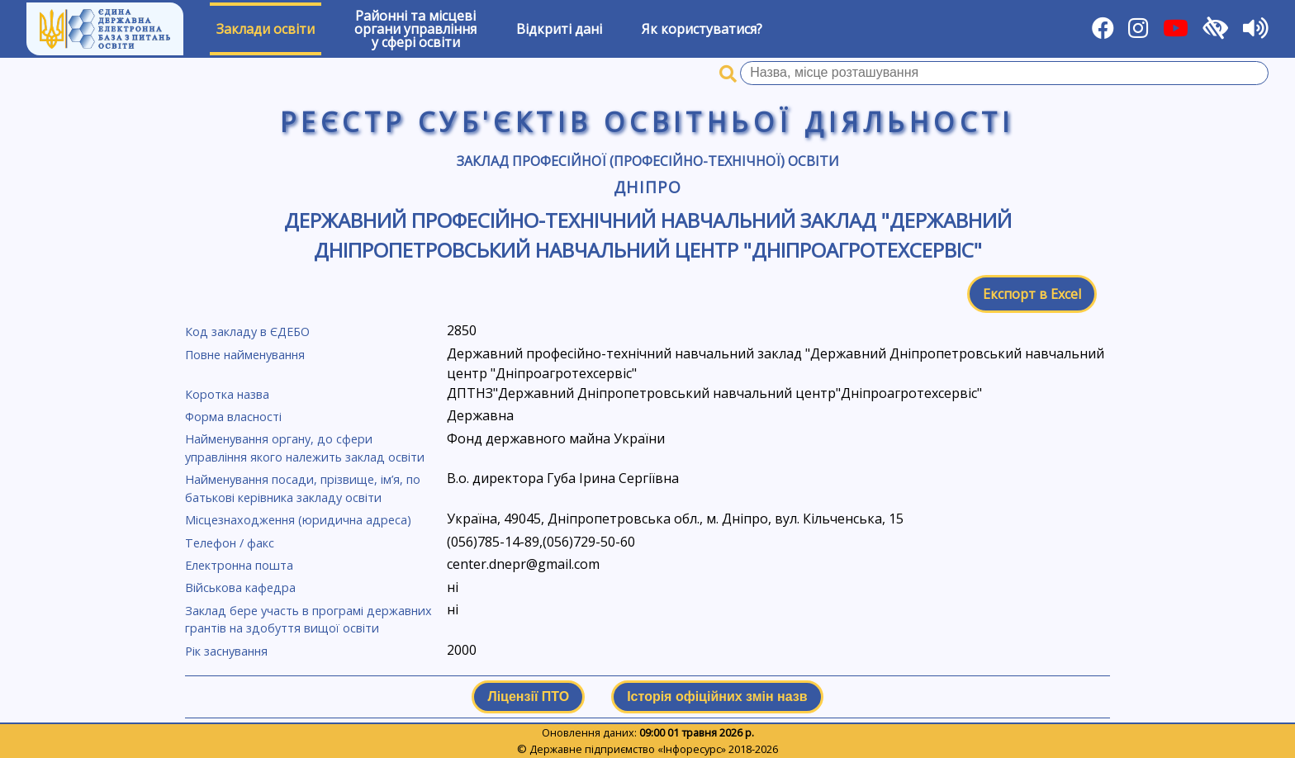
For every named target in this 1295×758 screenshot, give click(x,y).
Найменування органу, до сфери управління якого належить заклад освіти (305, 448)
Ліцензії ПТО (528, 696)
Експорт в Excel (1032, 294)
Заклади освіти (265, 29)
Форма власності (233, 416)
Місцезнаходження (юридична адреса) (298, 520)
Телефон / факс (229, 543)
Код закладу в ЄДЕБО (247, 331)
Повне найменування (245, 354)
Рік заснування (226, 651)
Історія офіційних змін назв (717, 696)
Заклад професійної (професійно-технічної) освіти (648, 161)
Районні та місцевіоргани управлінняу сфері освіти (415, 29)
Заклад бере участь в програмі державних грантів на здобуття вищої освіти (308, 620)
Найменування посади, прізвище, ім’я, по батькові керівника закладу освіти (302, 488)
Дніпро (647, 187)
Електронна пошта (239, 565)
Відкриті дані (559, 29)
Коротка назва (227, 394)
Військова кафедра (240, 587)
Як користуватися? (702, 29)
